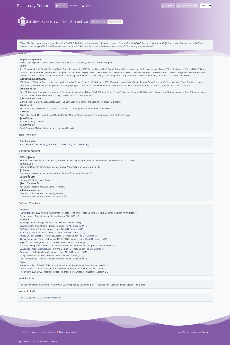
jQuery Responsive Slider (32, 239)
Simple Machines (53, 297)
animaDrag (25, 232)
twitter (39, 144)
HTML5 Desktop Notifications (34, 245)
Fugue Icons (26, 213)
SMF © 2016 (37, 297)
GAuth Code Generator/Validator (35, 249)
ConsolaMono (26, 268)
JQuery (23, 222)
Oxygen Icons (26, 216)
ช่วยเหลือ (181, 332)
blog (45, 144)
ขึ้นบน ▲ (204, 332)
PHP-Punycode (27, 258)
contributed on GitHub (124, 160)
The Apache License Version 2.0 (101, 245)
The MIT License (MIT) (70, 222)
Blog (70, 144)
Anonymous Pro (27, 265)
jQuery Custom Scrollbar (31, 236)
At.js (22, 242)
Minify (22, 255)
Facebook (82, 144)
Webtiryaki (72, 332)
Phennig (24, 272)
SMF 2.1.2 (25, 297)
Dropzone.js (25, 252)
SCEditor (24, 229)
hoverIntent (25, 226)
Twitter (63, 144)
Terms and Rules (193, 332)
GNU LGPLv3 (72, 216)
